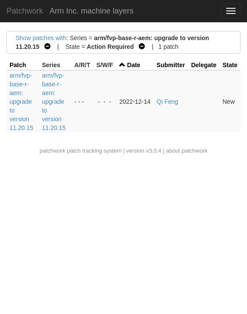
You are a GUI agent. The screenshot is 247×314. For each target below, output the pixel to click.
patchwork (52, 150)
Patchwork (25, 11)
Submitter (171, 64)
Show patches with (41, 37)
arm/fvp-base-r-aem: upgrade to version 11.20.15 (21, 101)
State (230, 64)
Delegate (203, 64)
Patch (18, 64)
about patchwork (186, 150)
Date (133, 64)
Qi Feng (167, 101)
